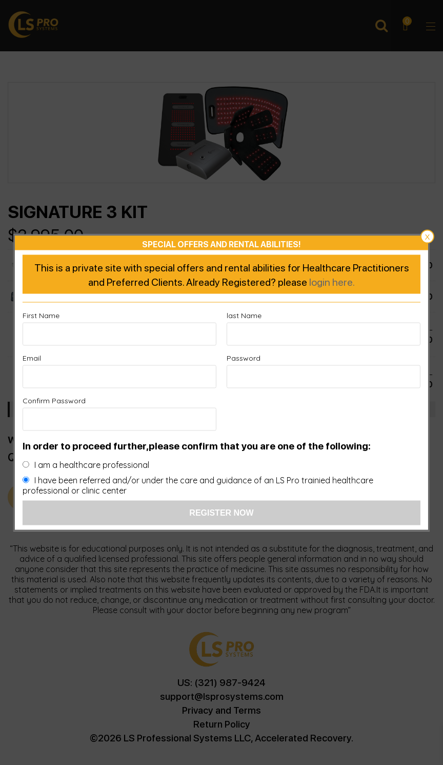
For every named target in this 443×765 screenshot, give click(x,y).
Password (243, 357)
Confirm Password (54, 400)
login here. (332, 281)
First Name (41, 315)
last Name (244, 315)
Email (32, 357)
